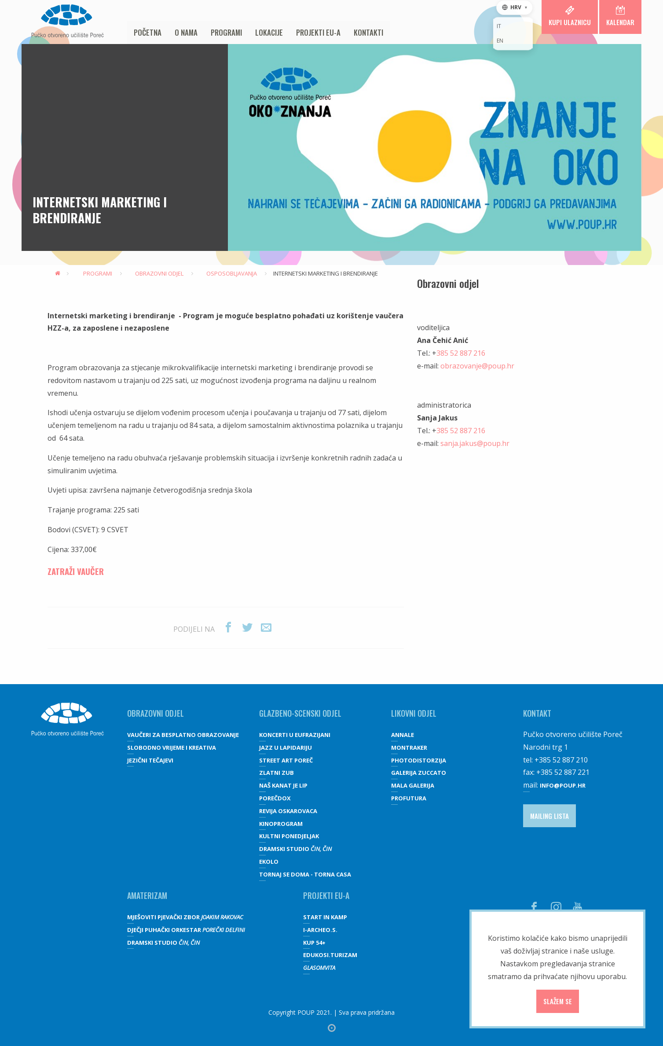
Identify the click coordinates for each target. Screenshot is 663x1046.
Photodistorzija (418, 760)
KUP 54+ (314, 943)
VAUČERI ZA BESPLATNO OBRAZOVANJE (183, 735)
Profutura (408, 798)
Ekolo (268, 862)
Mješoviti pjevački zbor (185, 917)
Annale (402, 735)
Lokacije (269, 32)
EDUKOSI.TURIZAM (330, 955)
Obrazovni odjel (155, 273)
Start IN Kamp (325, 917)
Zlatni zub (276, 773)
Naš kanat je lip (283, 785)
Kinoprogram (281, 824)
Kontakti (368, 32)
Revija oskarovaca (288, 811)
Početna (147, 32)
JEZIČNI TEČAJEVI (150, 760)
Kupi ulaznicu (570, 16)
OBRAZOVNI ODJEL (155, 713)
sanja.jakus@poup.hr (474, 443)
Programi (226, 32)
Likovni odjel (413, 713)
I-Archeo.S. (320, 930)
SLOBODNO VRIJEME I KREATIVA (171, 747)
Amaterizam (147, 895)
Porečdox (275, 798)
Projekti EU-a (318, 32)
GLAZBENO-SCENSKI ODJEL (300, 713)
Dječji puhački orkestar (186, 930)
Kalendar (620, 16)
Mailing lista (549, 816)
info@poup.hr (563, 785)
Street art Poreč (286, 760)
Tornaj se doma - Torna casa (305, 874)
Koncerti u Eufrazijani (294, 735)
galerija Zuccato (418, 773)
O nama (186, 32)
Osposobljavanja (228, 273)
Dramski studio (295, 849)
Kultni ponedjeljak (289, 836)
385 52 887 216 (460, 353)
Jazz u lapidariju (285, 747)
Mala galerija (412, 785)
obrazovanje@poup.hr (477, 366)
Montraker (409, 747)
